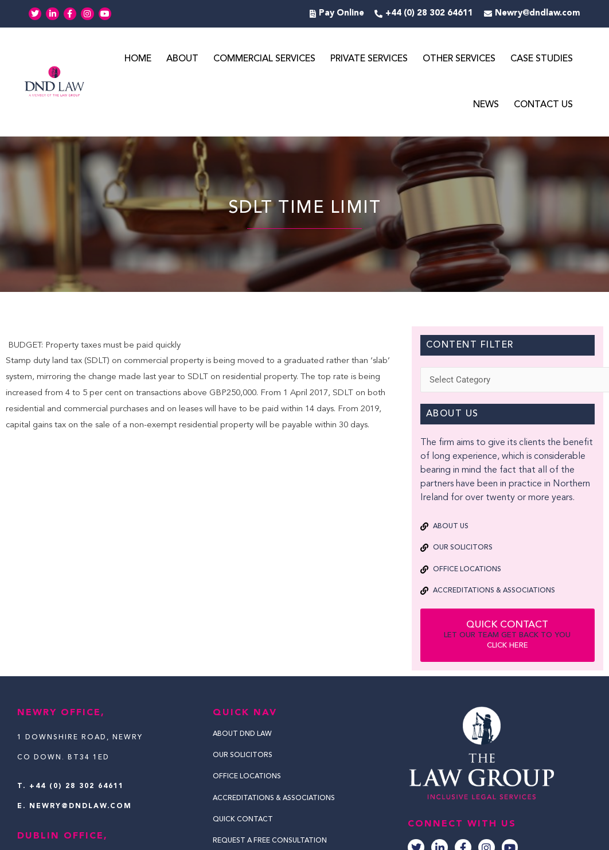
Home (137, 59)
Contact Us (543, 105)
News (486, 105)
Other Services (459, 59)
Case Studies (541, 59)
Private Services (369, 59)
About (182, 59)
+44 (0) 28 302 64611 (76, 786)
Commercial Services (264, 59)
